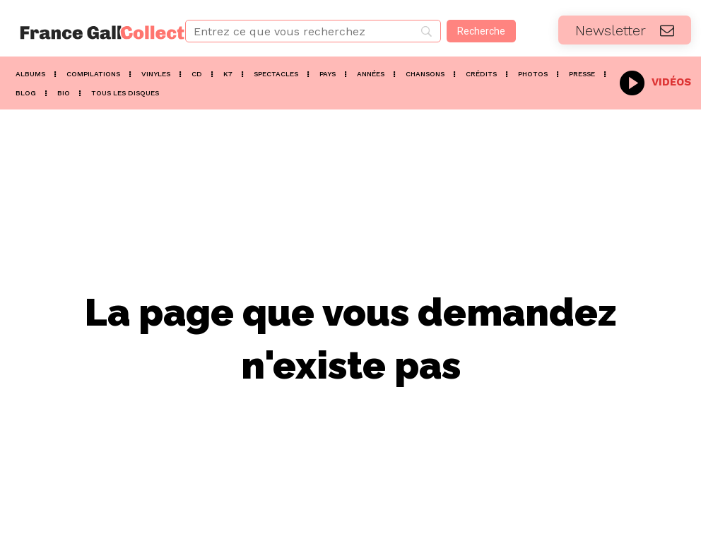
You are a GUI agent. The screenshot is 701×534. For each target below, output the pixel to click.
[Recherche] (481, 31)
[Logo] (87, 32)
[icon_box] (655, 81)
